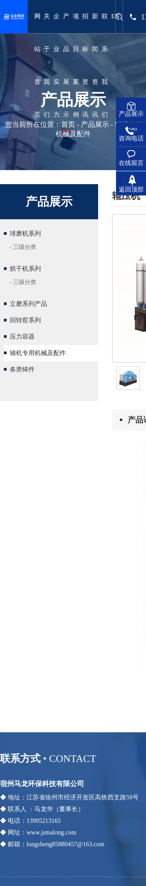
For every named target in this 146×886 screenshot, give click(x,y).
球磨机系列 (25, 233)
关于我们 (47, 65)
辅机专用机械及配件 (38, 353)
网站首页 (37, 65)
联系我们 (105, 65)
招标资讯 (85, 65)
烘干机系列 (25, 268)
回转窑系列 (25, 320)
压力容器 (22, 336)
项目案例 (76, 65)
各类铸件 (22, 369)
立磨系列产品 (28, 303)
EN (115, 16)
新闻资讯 (95, 65)
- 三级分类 (22, 247)
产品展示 (66, 65)
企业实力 (56, 65)
